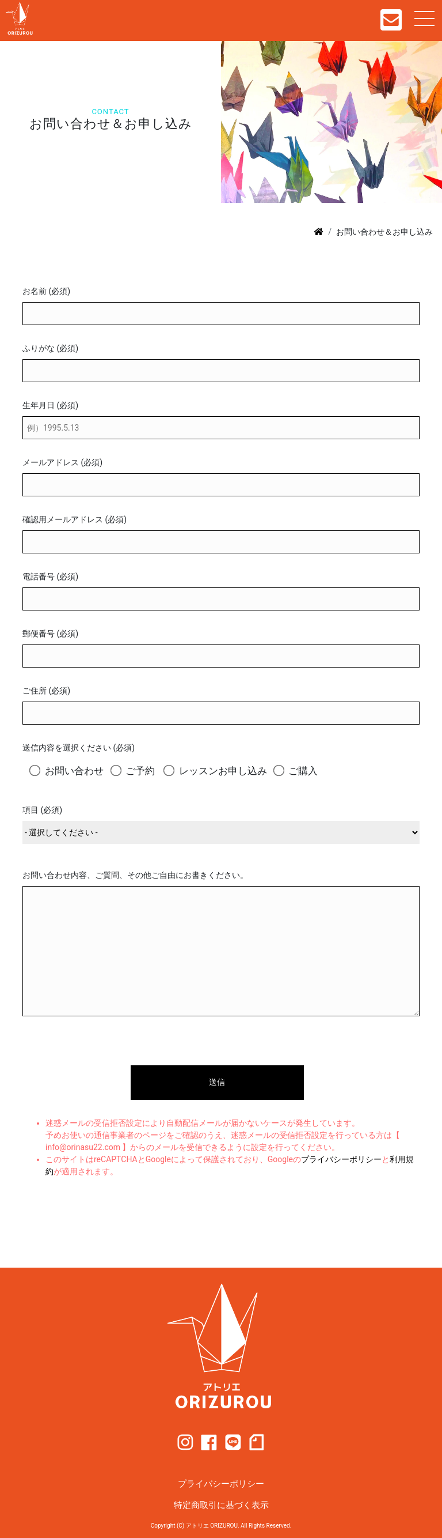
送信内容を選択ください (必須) (78, 747)
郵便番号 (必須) (50, 633)
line (233, 1442)
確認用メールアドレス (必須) (74, 519)
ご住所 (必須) (46, 690)
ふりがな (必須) (50, 348)
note (257, 1442)
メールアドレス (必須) (62, 462)
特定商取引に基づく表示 (221, 1505)
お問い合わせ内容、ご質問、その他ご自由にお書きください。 (135, 875)
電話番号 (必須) (50, 576)
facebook (209, 1442)
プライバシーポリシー (341, 1159)
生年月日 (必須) (50, 405)
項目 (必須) (42, 810)
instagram (185, 1442)
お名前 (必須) (46, 291)
